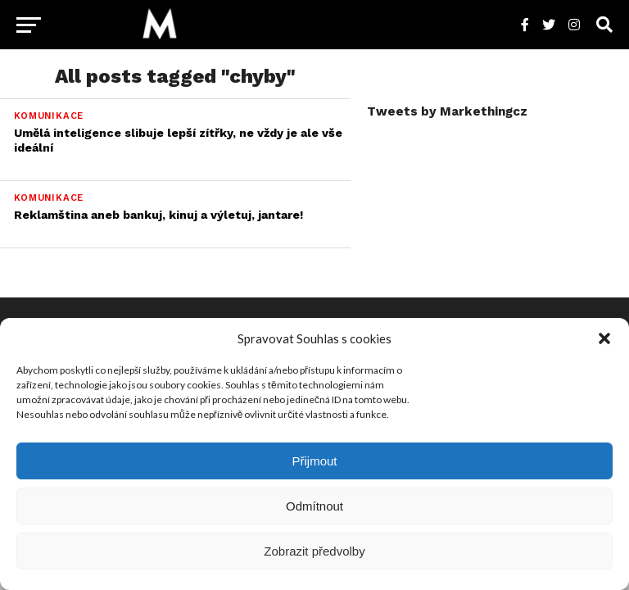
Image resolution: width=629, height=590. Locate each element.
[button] (604, 338)
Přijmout (314, 461)
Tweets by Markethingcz (447, 111)
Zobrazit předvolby (314, 551)
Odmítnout (314, 506)
